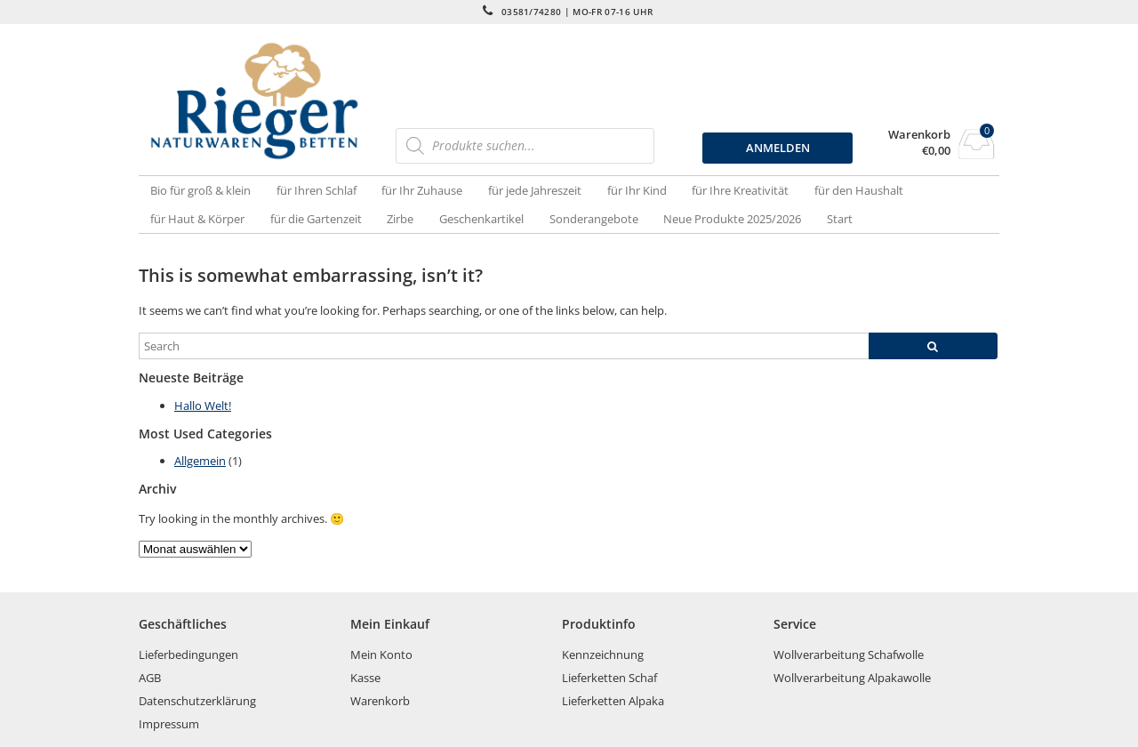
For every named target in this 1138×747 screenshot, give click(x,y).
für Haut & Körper (197, 219)
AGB (150, 678)
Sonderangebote (593, 219)
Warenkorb (919, 135)
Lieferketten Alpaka (613, 701)
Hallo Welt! (202, 406)
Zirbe (400, 219)
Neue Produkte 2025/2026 (732, 219)
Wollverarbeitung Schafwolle (848, 655)
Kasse (365, 678)
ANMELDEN (778, 148)
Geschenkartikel (481, 219)
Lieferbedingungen (188, 655)
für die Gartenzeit (316, 219)
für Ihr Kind (637, 190)
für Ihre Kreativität (740, 190)
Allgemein (200, 461)
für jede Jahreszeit (534, 190)
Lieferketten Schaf (609, 678)
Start (840, 219)
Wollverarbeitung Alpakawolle (852, 678)
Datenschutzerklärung (197, 701)
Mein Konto (381, 655)
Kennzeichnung (603, 655)
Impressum (169, 724)
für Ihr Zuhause (421, 190)
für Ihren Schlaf (316, 190)
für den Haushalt (858, 190)
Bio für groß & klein (200, 190)
